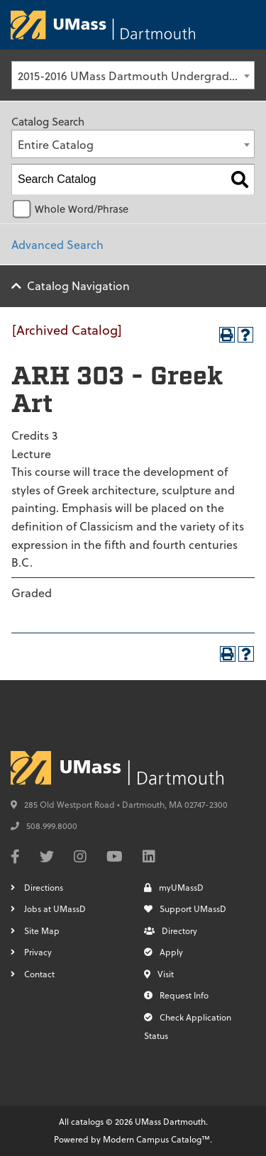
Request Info (176, 995)
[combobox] (133, 75)
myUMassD (174, 887)
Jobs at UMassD (55, 908)
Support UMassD (185, 908)
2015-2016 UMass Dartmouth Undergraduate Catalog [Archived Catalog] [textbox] (136, 75)
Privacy (38, 951)
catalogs (87, 1121)
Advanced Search (57, 244)
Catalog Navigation (78, 285)
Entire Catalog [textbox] (56, 144)
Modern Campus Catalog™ (156, 1139)
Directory (170, 930)
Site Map (42, 930)
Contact (39, 973)
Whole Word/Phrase (81, 208)
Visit (159, 973)
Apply (163, 951)
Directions (43, 887)
